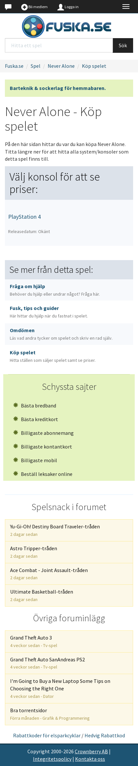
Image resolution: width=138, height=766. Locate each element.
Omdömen (61, 334)
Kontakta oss (90, 759)
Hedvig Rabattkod (104, 735)
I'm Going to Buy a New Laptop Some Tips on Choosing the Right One (60, 688)
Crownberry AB (91, 751)
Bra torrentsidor (50, 714)
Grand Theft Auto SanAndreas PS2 (47, 663)
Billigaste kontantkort (42, 446)
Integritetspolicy (52, 759)
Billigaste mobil (35, 460)
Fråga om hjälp (55, 290)
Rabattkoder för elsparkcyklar (47, 735)
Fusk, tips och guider (49, 312)
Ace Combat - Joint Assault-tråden (49, 574)
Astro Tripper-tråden (33, 552)
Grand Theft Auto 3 (33, 641)
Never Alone (61, 66)
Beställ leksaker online (42, 474)
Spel (35, 66)
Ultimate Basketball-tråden (41, 595)
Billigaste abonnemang (43, 433)
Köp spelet (94, 66)
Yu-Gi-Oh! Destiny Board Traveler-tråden (55, 530)
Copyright (38, 751)
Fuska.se (14, 66)
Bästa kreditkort (35, 419)
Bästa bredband (34, 405)
